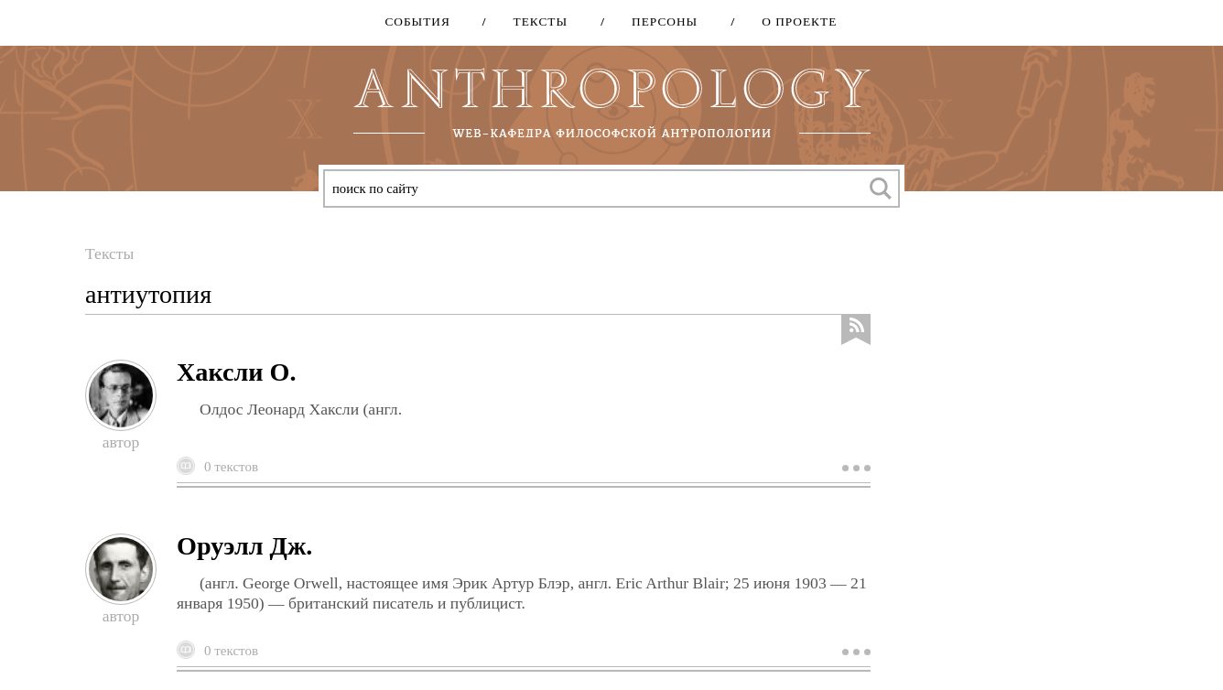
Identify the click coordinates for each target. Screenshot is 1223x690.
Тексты (535, 21)
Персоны (658, 21)
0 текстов (231, 466)
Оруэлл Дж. (244, 546)
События (416, 21)
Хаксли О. (236, 372)
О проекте (793, 21)
